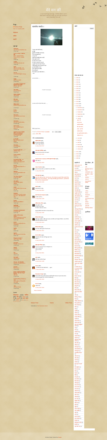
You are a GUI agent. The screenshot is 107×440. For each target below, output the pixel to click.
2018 (77, 92)
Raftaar (87, 196)
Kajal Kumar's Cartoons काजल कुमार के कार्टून (45, 158)
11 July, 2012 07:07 (39, 145)
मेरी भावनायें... (16, 115)
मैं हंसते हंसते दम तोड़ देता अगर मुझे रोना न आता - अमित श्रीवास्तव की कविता (19, 195)
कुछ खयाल (15, 248)
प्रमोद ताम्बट (77, 320)
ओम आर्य (76, 230)
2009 (77, 156)
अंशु (75, 172)
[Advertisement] (51, 298)
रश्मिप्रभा (76, 344)
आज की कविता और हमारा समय (19, 63)
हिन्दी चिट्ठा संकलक (89, 207)
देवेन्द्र (76, 287)
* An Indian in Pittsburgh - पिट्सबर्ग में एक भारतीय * (20, 84)
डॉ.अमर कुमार (77, 272)
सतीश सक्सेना (77, 392)
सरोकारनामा (16, 48)
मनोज (76, 329)
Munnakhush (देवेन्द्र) (88, 182)
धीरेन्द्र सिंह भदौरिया (78, 291)
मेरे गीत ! (15, 110)
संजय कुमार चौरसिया (39, 150)
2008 (77, 158)
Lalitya (86, 190)
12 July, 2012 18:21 (39, 230)
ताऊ (75, 273)
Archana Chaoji (18, 26)
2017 (77, 95)
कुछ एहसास (16, 242)
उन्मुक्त (15, 78)
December (79, 107)
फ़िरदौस (76, 424)
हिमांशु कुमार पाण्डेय (78, 422)
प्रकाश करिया (77, 314)
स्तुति (75, 412)
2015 (77, 99)
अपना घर (87, 179)
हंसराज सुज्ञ (77, 416)
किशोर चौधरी (77, 239)
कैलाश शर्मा (77, 245)
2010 (77, 153)
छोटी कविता (25, 298)
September (80, 114)
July (78, 118)
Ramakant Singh (39, 273)
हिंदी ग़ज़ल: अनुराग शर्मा (17, 86)
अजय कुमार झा (38, 175)
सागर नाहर (77, 398)
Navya (86, 192)
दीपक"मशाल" (77, 283)
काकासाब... (87, 177)
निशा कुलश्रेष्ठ (77, 302)
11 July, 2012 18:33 (39, 162)
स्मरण (76, 414)
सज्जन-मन (15, 155)
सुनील (76, 404)
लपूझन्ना (15, 233)
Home (52, 303)
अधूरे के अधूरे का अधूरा (17, 239)
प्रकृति (76, 318)
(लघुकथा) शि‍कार (16, 258)
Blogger (60, 437)
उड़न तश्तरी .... (17, 89)
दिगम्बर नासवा (77, 275)
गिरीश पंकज (77, 251)
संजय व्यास (16, 145)
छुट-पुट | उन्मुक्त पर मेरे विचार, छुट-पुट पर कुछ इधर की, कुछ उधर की (19, 272)
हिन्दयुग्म (76, 420)
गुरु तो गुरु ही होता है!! (17, 90)
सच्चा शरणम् (16, 121)
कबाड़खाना (16, 193)
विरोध (76, 371)
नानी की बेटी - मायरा (89, 172)
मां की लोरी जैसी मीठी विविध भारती (19, 172)
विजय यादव (77, 369)
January (79, 148)
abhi (36, 257)
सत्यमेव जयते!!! (80, 131)
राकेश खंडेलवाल (77, 348)
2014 (77, 101)
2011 (77, 151)
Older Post (68, 303)
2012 (77, 105)
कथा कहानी (16, 257)
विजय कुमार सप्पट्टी (78, 363)
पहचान (15, 229)
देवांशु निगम (77, 285)
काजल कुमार (77, 236)
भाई (75, 327)
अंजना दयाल (77, 170)
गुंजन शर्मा (76, 257)
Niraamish (87, 194)
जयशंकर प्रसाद (77, 261)
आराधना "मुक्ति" (77, 220)
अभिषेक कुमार (77, 194)
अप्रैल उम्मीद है (16, 95)
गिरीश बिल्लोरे (77, 253)
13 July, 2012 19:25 (39, 279)
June (78, 138)
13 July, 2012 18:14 (39, 269)
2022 (77, 84)
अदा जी (76, 178)
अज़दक (15, 187)
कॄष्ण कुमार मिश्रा (78, 241)
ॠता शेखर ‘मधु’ (77, 426)
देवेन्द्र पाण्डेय (38, 217)
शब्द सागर (87, 203)
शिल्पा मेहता (77, 380)
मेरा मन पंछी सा (38, 235)
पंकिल (76, 306)
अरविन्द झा (77, 198)
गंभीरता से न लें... (80, 135)
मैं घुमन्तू (15, 200)
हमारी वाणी (87, 205)
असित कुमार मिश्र (78, 209)
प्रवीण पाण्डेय (38, 140)
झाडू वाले (15, 111)
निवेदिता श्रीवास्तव (78, 300)
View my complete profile (18, 28)
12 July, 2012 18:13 (39, 222)
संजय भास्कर (77, 386)
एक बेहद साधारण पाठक (79, 226)
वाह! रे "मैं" (79, 120)
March (78, 144)
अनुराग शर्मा (77, 184)
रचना (75, 333)
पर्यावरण (76, 312)
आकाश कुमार (77, 211)
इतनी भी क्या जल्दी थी (17, 80)
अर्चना (37, 133)
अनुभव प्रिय (77, 182)
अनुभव (15, 66)
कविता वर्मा (76, 234)
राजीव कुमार (77, 350)
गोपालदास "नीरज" (78, 259)
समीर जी (76, 394)
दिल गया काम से (16, 268)
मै (13, 298)
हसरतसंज (15, 266)
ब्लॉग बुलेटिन (16, 181)
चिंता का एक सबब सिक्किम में (18, 201)
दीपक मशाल (77, 281)
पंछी (75, 308)
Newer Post (34, 303)
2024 (77, 79)
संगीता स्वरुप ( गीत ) (39, 203)
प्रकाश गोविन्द (77, 316)
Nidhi (36, 186)
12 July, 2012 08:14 (39, 190)
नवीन (75, 294)
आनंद (76, 215)
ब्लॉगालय (86, 201)
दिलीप (76, 277)
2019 (77, 90)
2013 (77, 103)
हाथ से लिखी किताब (17, 146)
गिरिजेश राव (77, 249)
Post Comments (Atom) (42, 305)
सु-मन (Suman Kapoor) (40, 194)
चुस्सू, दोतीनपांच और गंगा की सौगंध (19, 234)
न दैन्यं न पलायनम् (17, 154)
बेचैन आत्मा (16, 99)
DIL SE (37, 283)
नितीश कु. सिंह (77, 296)
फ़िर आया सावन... (80, 126)
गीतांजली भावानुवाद (78, 255)
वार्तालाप (76, 361)
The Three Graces (18, 176)
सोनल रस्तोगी (77, 408)
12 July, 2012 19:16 (39, 240)
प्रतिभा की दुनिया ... (17, 94)
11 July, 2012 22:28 (39, 182)
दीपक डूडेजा (77, 279)
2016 (77, 97)
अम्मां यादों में (16, 275)
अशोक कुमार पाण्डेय (78, 205)
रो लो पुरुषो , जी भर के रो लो (18, 243)
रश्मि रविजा (77, 342)
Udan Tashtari (38, 167)
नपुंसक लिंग (16, 253)
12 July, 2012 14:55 (39, 212)
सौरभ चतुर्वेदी (77, 410)
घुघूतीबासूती (16, 205)
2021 (77, 86)
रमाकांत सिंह (77, 335)
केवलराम (76, 243)
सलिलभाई (76, 396)
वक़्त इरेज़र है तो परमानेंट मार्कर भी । (20, 263)
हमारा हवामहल (77, 418)
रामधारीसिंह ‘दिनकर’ (78, 352)
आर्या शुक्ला (77, 222)
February (79, 146)
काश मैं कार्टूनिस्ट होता (17, 135)
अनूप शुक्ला (77, 190)
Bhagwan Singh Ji (18, 238)
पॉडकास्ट (15, 32)
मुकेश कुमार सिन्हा (38, 244)
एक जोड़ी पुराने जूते (17, 211)
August (79, 116)
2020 (77, 88)
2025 (77, 77)
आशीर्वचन (17, 300)
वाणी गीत (76, 359)
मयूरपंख (15, 228)
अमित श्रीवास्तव (78, 196)
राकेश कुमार (77, 346)
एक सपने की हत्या (17, 206)
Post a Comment (38, 290)
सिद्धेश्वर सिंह (77, 400)
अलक (76, 201)
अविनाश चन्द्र (77, 203)
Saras (36, 265)
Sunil (23, 300)
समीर (86, 166)
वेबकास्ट (76, 373)
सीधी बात (76, 402)
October (79, 111)
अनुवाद (76, 188)
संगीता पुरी (76, 382)
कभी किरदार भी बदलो (17, 287)
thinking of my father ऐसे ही (19, 161)
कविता (40, 133)
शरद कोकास (77, 378)
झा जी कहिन (16, 139)
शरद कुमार (76, 376)
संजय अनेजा (77, 384)
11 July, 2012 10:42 (39, 154)
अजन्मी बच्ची (77, 176)
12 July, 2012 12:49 (39, 198)
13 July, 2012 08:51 (39, 252)
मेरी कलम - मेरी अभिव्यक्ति (19, 262)
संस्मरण (24, 297)
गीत (18, 297)
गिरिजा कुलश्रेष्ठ (78, 247)
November (79, 109)
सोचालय (15, 247)
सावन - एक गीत (80, 128)
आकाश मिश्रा (77, 213)
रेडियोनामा (16, 171)
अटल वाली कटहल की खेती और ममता (20, 49)
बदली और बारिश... (80, 124)
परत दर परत (79, 122)
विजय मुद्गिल (77, 367)
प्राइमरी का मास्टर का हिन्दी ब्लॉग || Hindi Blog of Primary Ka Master (19, 133)
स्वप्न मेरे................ (17, 72)
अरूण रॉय (76, 199)
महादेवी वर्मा (77, 331)
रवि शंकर (76, 337)
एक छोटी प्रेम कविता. (17, 177)
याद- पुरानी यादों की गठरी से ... (82, 133)
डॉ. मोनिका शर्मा (77, 266)
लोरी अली (76, 357)
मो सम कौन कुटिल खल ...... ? (19, 149)
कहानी (14, 39)
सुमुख (76, 406)
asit (14, 252)
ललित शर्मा (76, 355)
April (78, 142)
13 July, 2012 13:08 (39, 261)
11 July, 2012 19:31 (39, 170)
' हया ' (15, 285)
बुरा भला (15, 165)
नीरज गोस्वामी (77, 304)
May (78, 140)
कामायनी (76, 237)
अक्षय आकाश (77, 174)
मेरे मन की (53, 10)
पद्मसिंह (76, 310)
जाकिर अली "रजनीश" (79, 263)
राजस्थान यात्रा (16, 100)
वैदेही (75, 374)
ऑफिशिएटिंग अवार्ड (17, 151)
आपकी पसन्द (77, 217)
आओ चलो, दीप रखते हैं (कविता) (19, 122)
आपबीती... (16, 61)
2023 (77, 82)
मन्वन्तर (15, 222)
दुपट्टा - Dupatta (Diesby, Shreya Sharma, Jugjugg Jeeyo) (19, 57)
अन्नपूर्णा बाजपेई (77, 192)
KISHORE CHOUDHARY (19, 210)
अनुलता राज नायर (78, 186)
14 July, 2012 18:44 (39, 287)
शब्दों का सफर (16, 125)
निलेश (76, 298)
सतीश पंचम (77, 390)
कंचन (76, 232)
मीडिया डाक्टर (16, 104)
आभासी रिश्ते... (77, 218)
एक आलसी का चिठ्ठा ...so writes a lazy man (18, 160)
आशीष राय (76, 224)
